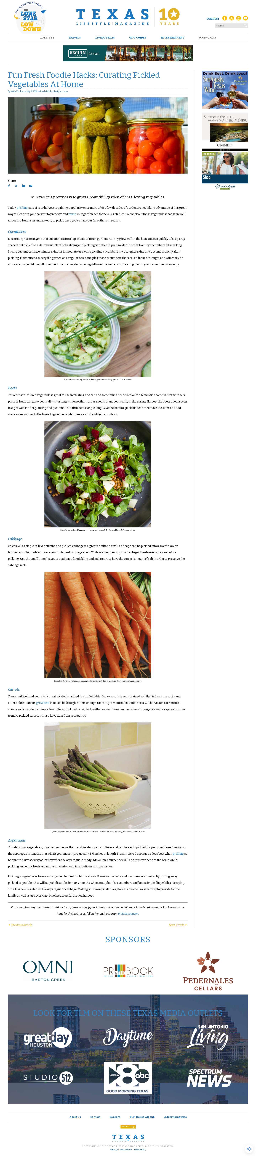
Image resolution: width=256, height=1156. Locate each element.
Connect (213, 18)
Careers (115, 1117)
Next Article (178, 925)
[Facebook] (224, 19)
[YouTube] (245, 19)
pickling (22, 207)
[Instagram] (238, 19)
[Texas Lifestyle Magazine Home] (128, 17)
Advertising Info (175, 1117)
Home (65, 91)
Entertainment (172, 38)
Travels (74, 38)
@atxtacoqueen (128, 913)
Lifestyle (47, 38)
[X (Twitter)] (231, 19)
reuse (72, 214)
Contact (95, 1117)
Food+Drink (207, 38)
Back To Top (128, 1126)
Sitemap (114, 1150)
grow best (42, 703)
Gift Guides (137, 38)
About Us (75, 1117)
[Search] (245, 25)
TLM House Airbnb (142, 1117)
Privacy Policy (140, 1150)
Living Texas (105, 38)
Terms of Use (126, 1150)
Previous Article (20, 925)
